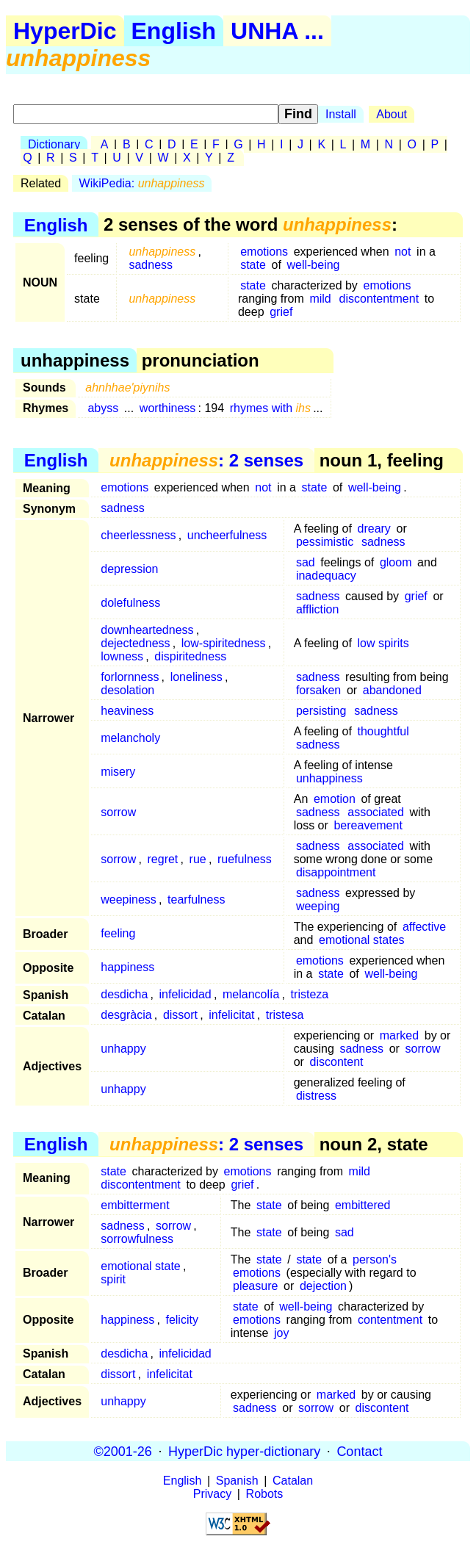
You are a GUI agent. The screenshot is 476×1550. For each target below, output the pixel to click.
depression (129, 569)
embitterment (135, 1205)
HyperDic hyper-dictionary (244, 1450)
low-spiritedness (223, 643)
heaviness (127, 710)
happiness (127, 967)
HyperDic (65, 31)
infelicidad (185, 994)
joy (281, 1333)
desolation (127, 690)
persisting (321, 710)
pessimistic (324, 542)
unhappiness (329, 778)
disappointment (336, 872)
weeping (318, 906)
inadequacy (326, 575)
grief (281, 312)
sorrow (118, 812)
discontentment (379, 298)
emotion (335, 799)
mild (320, 298)
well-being (312, 265)
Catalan (293, 1480)
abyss (102, 408)
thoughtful (383, 731)
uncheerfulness (227, 535)
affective (424, 926)
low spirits (383, 643)
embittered (363, 1205)
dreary (374, 528)
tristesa (285, 1015)
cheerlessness (138, 535)
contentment (390, 1319)
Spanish (237, 1480)
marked (399, 1035)
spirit (113, 1279)
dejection (323, 1286)
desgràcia (126, 1015)
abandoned (392, 690)
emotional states (362, 940)
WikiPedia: (142, 183)
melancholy (130, 738)
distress (316, 1095)
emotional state (141, 1266)
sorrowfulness (137, 1239)
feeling (118, 933)
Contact (359, 1450)
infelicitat (231, 1015)
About (391, 114)
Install (340, 114)
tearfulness (196, 899)
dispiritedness (190, 656)
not (402, 251)
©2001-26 (123, 1450)
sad (305, 562)
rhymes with (270, 408)
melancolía (251, 994)
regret (163, 859)
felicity (181, 1319)
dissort (180, 1015)
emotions (264, 251)
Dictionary (54, 144)
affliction (317, 609)
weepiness (128, 899)
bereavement (367, 825)
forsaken (318, 690)
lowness (122, 656)
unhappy (123, 1048)
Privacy (212, 1494)
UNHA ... (277, 31)
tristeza (310, 994)
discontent (337, 1062)
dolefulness (130, 602)
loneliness (196, 677)
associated (375, 812)
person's (375, 1259)
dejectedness (135, 643)
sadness (151, 265)
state (253, 265)
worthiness (167, 408)
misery (118, 771)
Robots (265, 1494)
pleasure (255, 1286)
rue (198, 859)
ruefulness (244, 859)
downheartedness (147, 630)
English (174, 31)
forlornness (130, 677)
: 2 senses (206, 460)
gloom (396, 562)
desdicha (124, 994)
